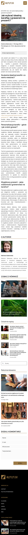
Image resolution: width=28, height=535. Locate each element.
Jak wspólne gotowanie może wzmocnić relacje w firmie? (17, 530)
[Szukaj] (3, 363)
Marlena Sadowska (6, 44)
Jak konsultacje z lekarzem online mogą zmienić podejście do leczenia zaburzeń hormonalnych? (18, 353)
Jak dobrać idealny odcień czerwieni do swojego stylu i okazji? (17, 328)
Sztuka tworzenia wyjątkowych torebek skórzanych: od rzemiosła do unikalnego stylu (12, 395)
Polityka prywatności (7, 491)
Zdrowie (3, 509)
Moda (2, 503)
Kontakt (3, 489)
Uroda (3, 506)
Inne (4, 25)
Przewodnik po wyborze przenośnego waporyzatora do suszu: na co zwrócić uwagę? (18, 522)
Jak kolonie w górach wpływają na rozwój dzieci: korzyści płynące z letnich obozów (18, 336)
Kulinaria (3, 501)
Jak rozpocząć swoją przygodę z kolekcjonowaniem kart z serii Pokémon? (12, 293)
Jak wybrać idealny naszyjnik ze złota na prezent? (18, 344)
